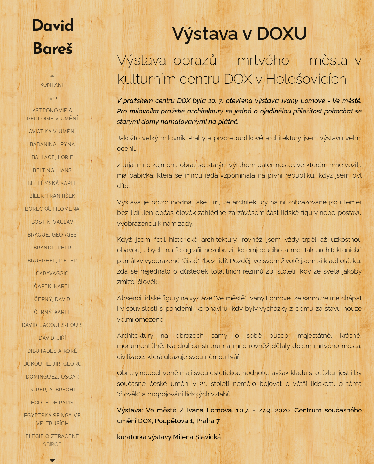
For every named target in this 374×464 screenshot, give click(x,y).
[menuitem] (52, 85)
